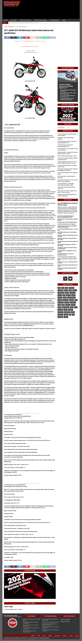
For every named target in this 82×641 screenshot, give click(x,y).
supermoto (60, 312)
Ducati (59, 295)
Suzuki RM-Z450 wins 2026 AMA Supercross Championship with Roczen (49, 624)
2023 (63, 287)
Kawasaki (71, 300)
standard (60, 309)
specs (71, 307)
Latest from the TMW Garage (68, 68)
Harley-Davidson (71, 297)
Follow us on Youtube (65, 621)
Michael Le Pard (29, 41)
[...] (74, 213)
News (63, 304)
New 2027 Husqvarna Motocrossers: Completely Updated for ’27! (66, 86)
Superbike (70, 309)
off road (68, 304)
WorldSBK (60, 317)
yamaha (66, 317)
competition (60, 292)
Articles (6, 20)
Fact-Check (64, 635)
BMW (70, 290)
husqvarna (65, 300)
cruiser (66, 292)
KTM (76, 300)
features (60, 297)
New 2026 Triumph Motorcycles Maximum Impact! (67, 256)
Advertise (33, 635)
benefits (65, 290)
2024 (66, 287)
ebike (64, 295)
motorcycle (72, 302)
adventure (71, 287)
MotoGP (66, 302)
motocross (60, 302)
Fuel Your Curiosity (68, 199)
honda (59, 300)
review (59, 307)
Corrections (57, 635)
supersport (67, 312)
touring (66, 314)
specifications (66, 307)
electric (68, 295)
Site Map (76, 635)
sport (75, 307)
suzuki (72, 312)
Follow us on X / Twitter (65, 619)
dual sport (72, 292)
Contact (71, 635)
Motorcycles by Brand (40, 20)
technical (60, 314)
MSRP (59, 304)
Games (63, 20)
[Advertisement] (51, 10)
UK (70, 314)
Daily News (13, 20)
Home (6, 26)
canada (74, 290)
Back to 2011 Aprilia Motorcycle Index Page (29, 46)
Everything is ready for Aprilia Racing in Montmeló (50, 622)
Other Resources (54, 20)
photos (73, 304)
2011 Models (10, 26)
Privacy (44, 635)
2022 (59, 287)
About (39, 635)
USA (73, 314)
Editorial (50, 635)
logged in (12, 609)
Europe (73, 295)
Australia (60, 290)
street (65, 309)
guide (65, 297)
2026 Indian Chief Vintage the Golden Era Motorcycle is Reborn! (30, 631)
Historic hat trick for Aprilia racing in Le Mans (67, 155)
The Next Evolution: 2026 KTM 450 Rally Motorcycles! (67, 222)
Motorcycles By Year (25, 20)
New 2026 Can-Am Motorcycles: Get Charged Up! (67, 224)
